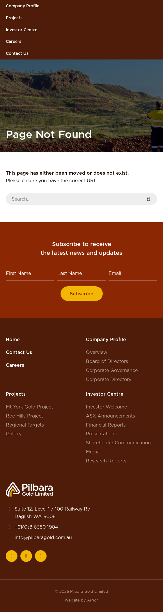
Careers (13, 41)
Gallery (14, 433)
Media (93, 451)
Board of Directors (107, 361)
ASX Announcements (110, 416)
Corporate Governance (112, 370)
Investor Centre (21, 30)
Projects (14, 18)
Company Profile (22, 6)
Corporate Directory (108, 379)
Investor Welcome (106, 407)
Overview (96, 352)
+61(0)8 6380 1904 (36, 527)
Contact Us (17, 53)
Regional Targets (25, 425)
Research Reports (106, 460)
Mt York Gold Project (29, 407)
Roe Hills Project (24, 416)
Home (13, 339)
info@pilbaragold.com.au (43, 537)
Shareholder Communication (118, 442)
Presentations (101, 433)
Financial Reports (106, 425)
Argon (93, 600)
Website (72, 600)
